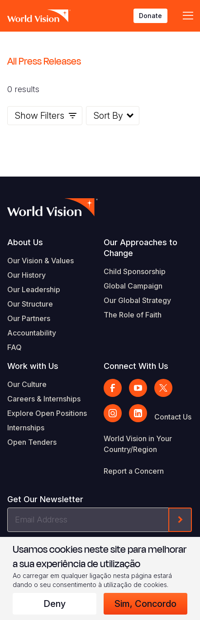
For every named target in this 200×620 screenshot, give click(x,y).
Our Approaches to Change (140, 248)
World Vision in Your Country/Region (138, 444)
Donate (150, 15)
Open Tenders (32, 442)
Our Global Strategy (137, 300)
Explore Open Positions (47, 413)
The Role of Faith (133, 314)
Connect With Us (136, 366)
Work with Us (32, 366)
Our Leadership (33, 289)
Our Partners (28, 318)
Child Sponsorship (135, 271)
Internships (25, 427)
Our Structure (30, 303)
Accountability (31, 332)
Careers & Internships (44, 398)
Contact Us (172, 416)
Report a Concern (134, 470)
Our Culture (27, 384)
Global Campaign (133, 285)
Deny (54, 603)
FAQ (14, 347)
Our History (26, 275)
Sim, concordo (145, 603)
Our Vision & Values (40, 260)
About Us (25, 242)
